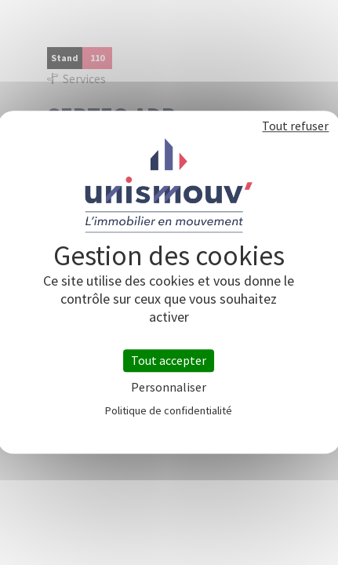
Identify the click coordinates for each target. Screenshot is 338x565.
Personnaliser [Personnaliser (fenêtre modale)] (168, 388)
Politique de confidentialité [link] (168, 411)
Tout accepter (168, 360)
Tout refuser (295, 125)
